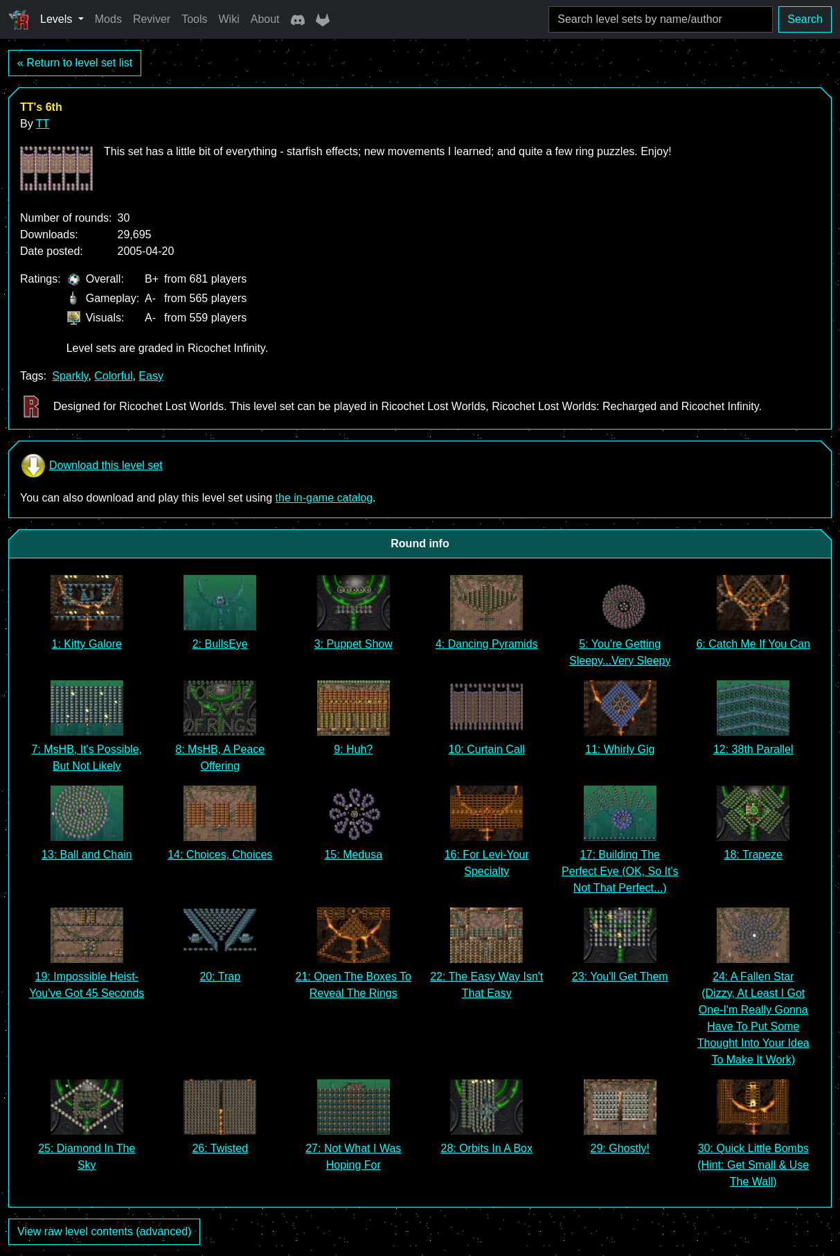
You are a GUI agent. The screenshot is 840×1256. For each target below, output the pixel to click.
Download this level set (91, 465)
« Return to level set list (74, 63)
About (265, 19)
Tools (194, 19)
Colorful (113, 376)
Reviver (151, 19)
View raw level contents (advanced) (104, 1231)
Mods (108, 19)
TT (43, 124)
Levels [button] (57, 19)
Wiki (229, 19)
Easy (150, 376)
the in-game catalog (324, 498)
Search (805, 19)
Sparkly (70, 376)
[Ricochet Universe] (18, 19)
